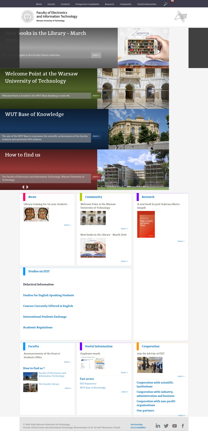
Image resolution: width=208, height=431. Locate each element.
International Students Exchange (45, 317)
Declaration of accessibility (138, 426)
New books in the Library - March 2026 (103, 234)
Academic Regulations (38, 327)
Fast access (87, 379)
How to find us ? (34, 368)
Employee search (90, 353)
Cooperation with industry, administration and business (155, 394)
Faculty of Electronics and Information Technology (52, 374)
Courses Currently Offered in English (48, 306)
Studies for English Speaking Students (48, 295)
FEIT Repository (88, 383)
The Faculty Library (49, 384)
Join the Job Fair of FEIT (151, 353)
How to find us (22, 154)
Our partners (145, 410)
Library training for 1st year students (45, 204)
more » (96, 55)
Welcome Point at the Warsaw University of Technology (98, 205)
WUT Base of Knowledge (34, 114)
